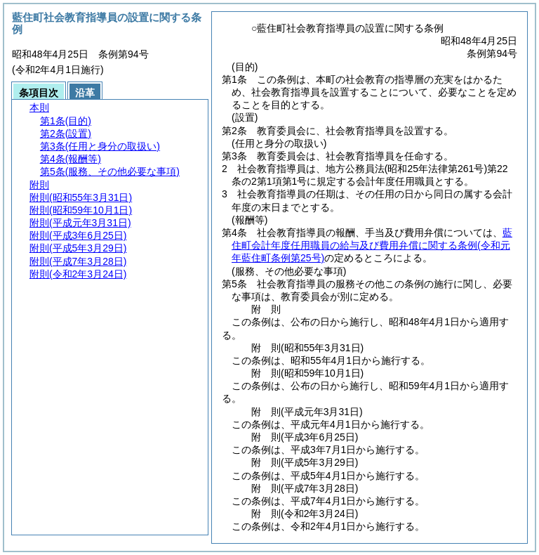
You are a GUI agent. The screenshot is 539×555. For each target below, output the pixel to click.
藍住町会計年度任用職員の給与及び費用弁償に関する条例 (372, 245)
